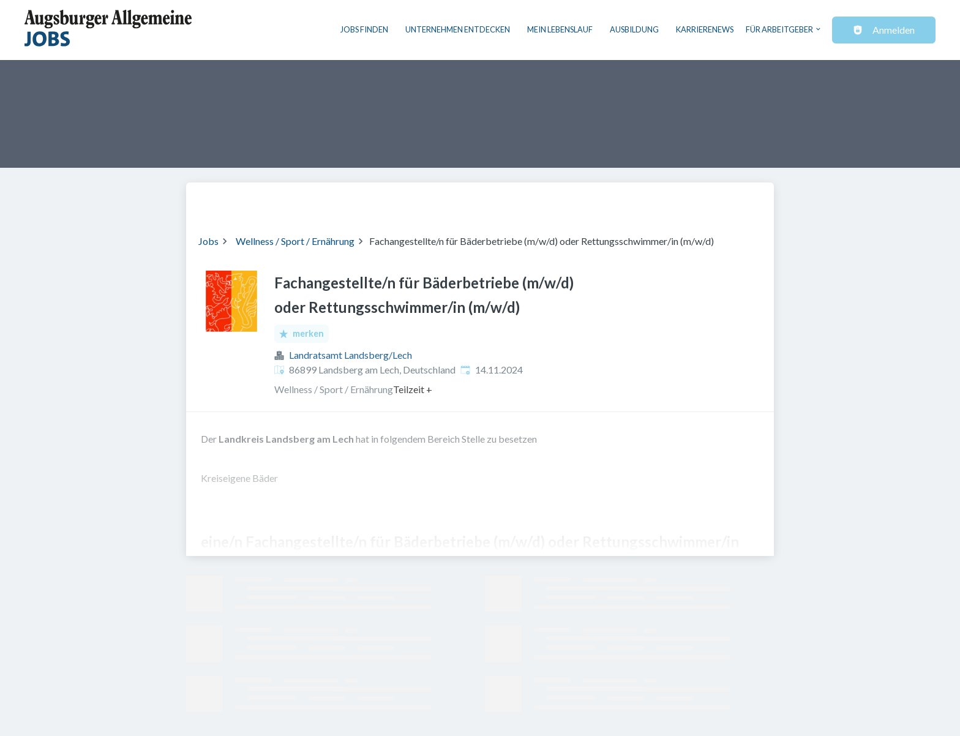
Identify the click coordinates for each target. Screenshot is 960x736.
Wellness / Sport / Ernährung (295, 241)
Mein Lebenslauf (560, 29)
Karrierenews (704, 29)
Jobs (208, 241)
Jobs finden (364, 29)
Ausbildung (634, 29)
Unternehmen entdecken (457, 29)
